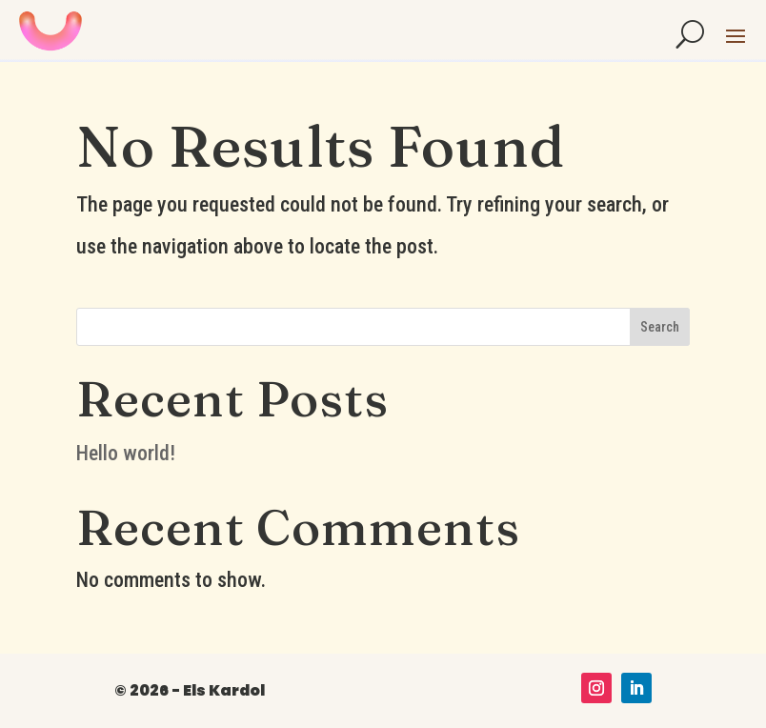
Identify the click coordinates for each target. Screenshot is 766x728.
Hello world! (125, 453)
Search (659, 326)
